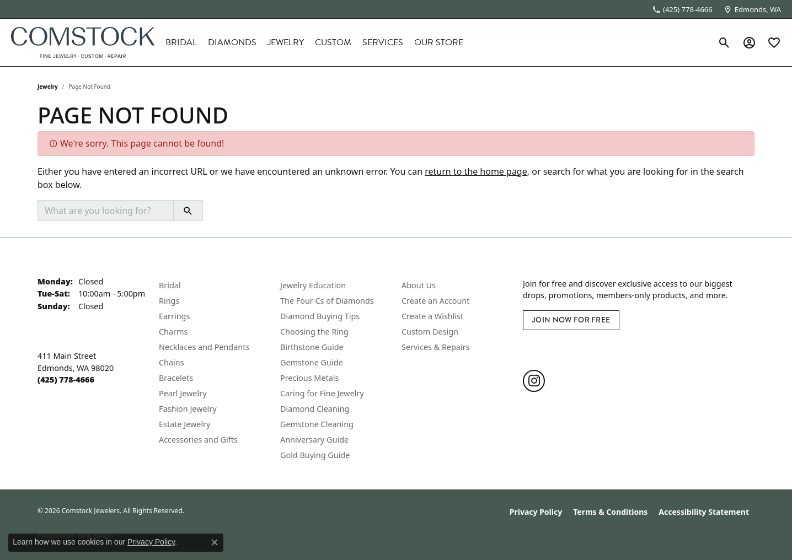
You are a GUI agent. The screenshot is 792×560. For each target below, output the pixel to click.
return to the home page (476, 171)
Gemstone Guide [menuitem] (311, 362)
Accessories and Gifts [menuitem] (198, 439)
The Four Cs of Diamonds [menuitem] (327, 300)
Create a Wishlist (432, 316)
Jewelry (285, 42)
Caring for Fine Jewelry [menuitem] (322, 393)
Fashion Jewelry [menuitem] (188, 408)
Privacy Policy (536, 512)
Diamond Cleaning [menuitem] (314, 408)
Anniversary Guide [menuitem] (314, 439)
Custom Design (430, 331)
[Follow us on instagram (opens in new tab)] (534, 381)
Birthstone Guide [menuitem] (312, 347)
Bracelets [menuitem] (176, 378)
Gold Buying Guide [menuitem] (315, 455)
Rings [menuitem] (169, 300)
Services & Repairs (435, 347)
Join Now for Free (571, 320)
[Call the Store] (66, 379)
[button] (724, 42)
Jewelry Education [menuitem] (313, 285)
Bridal (181, 42)
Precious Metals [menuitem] (309, 378)
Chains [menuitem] (171, 362)
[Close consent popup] (214, 542)
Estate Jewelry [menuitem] (184, 424)
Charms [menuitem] (173, 331)
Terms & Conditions (610, 512)
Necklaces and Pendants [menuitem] (204, 347)
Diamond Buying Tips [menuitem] (320, 316)
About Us (419, 285)
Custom (333, 42)
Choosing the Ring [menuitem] (314, 331)
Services (382, 42)
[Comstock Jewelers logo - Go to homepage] (83, 42)
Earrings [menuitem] (174, 316)
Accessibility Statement (704, 512)
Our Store (438, 42)
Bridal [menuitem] (170, 285)
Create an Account (435, 300)
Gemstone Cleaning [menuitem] (317, 424)
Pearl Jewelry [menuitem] (182, 393)
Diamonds (232, 42)
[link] (682, 9)
